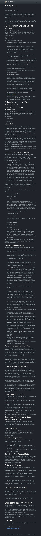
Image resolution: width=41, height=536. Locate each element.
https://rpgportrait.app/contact (14, 528)
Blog (22, 534)
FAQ (25, 534)
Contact (33, 534)
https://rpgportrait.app (12, 94)
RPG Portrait (9, 2)
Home (18, 534)
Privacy (28, 534)
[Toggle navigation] (34, 2)
